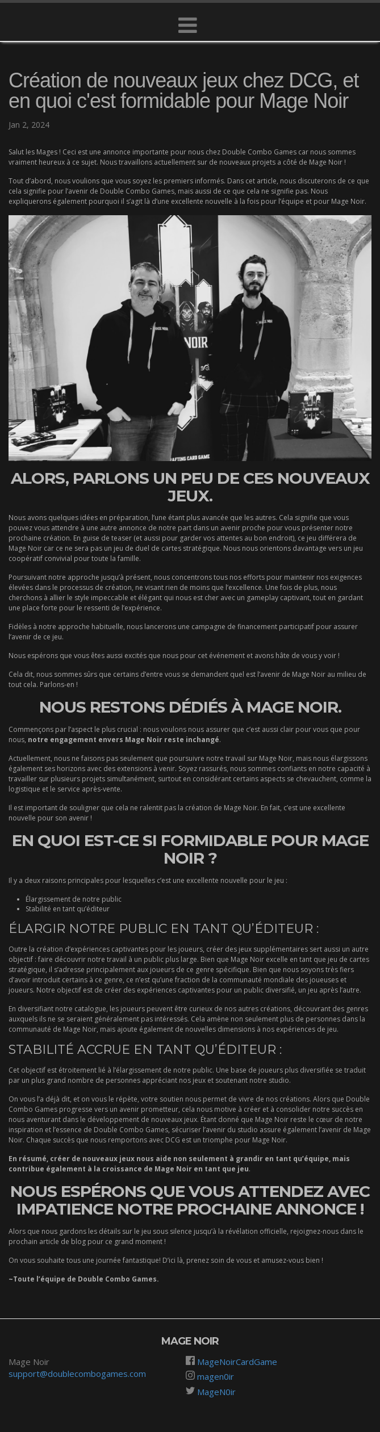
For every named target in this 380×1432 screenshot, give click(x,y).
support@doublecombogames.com (77, 1373)
